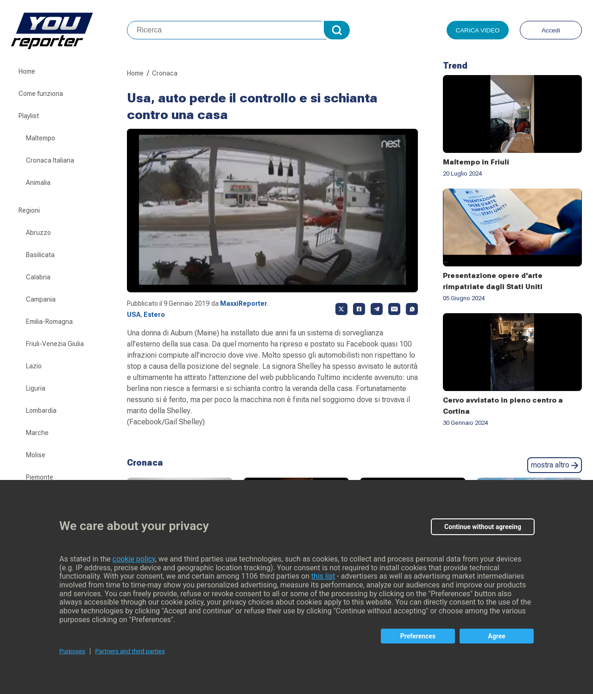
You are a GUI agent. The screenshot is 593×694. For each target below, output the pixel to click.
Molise (35, 455)
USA (133, 314)
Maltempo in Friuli (476, 162)
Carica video (478, 30)
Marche (37, 432)
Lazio (34, 366)
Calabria (38, 277)
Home (27, 71)
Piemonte (39, 477)
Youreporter (69, 30)
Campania (41, 299)
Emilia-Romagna (49, 321)
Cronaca (164, 73)
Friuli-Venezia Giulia (55, 343)
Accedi (551, 30)
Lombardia (41, 410)
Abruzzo (38, 232)
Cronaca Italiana (50, 160)
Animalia (38, 182)
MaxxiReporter (243, 303)
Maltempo (40, 138)
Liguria (35, 388)
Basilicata (40, 255)
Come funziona (41, 93)
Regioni (29, 210)
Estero (154, 314)
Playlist (29, 116)
